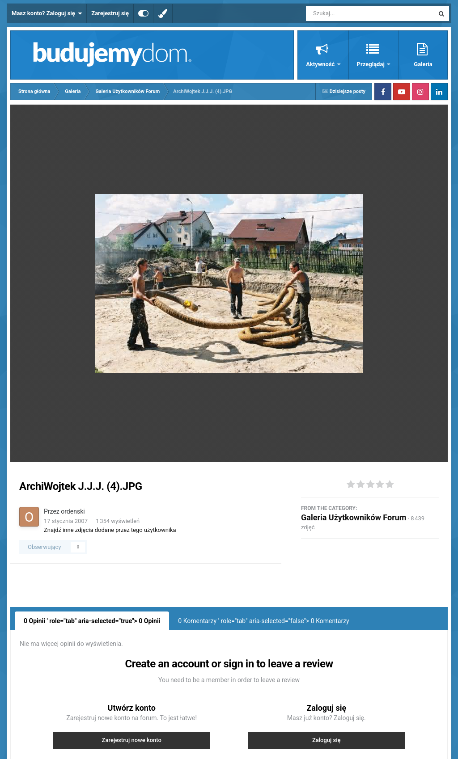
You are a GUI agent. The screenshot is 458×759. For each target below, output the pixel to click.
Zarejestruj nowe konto (131, 740)
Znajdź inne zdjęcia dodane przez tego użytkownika (110, 530)
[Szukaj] (350, 13)
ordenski (73, 511)
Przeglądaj (371, 64)
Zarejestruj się (110, 13)
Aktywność (321, 64)
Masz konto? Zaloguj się (47, 13)
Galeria (423, 64)
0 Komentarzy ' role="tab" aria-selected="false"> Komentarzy (263, 620)
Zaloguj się (326, 740)
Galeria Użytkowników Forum (353, 517)
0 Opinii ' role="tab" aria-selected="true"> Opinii (92, 620)
